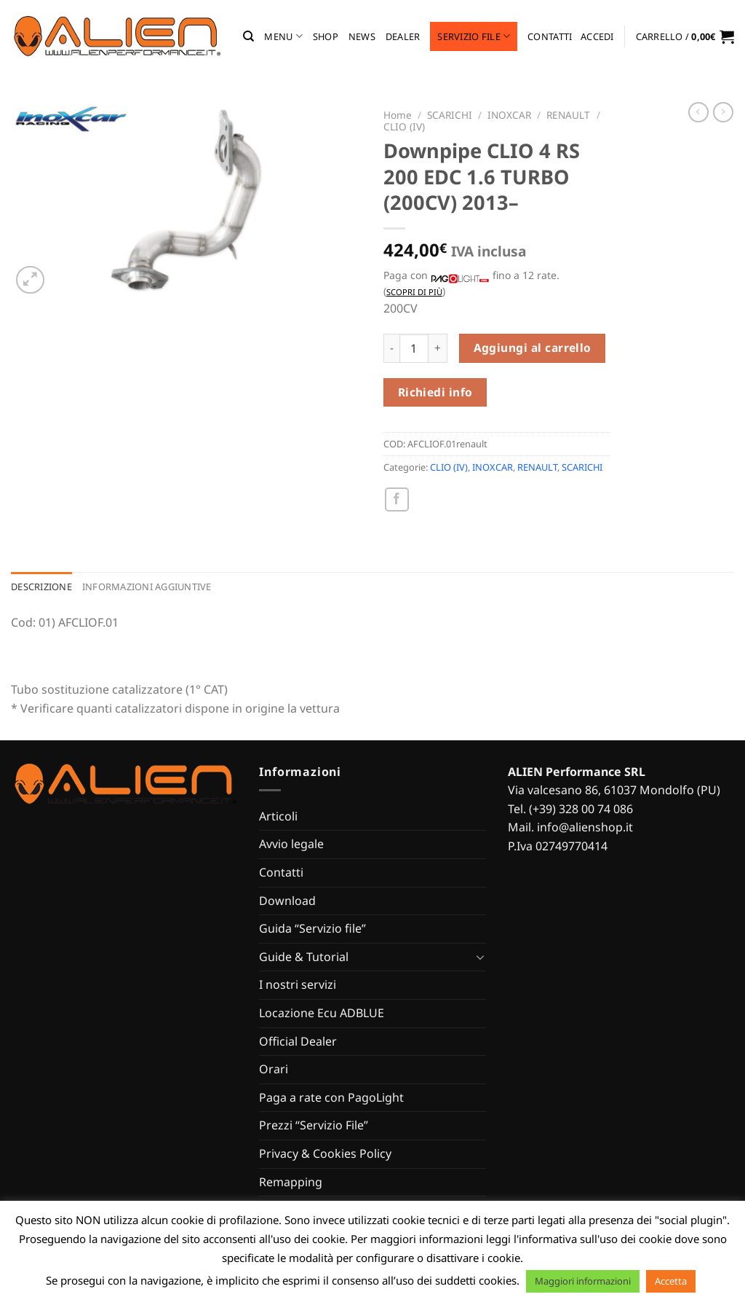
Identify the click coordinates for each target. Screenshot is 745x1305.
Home (397, 115)
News (361, 36)
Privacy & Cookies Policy (325, 1153)
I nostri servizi (297, 984)
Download (287, 901)
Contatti (549, 36)
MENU (283, 36)
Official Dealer (298, 1041)
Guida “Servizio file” (312, 928)
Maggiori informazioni (583, 1281)
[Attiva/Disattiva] (480, 956)
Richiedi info (435, 392)
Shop (325, 36)
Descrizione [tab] (41, 586)
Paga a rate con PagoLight (331, 1097)
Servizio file (473, 36)
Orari (273, 1069)
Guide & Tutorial (303, 957)
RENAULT (568, 115)
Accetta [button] (671, 1281)
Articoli (278, 816)
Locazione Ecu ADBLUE (321, 1013)
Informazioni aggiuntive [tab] (147, 586)
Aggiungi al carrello (532, 348)
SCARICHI (449, 115)
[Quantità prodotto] (414, 348)
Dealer (403, 36)
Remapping (290, 1182)
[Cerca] (248, 36)
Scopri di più (414, 291)
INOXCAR (509, 115)
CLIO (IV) (404, 126)
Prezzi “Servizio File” (313, 1125)
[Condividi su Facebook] (397, 499)
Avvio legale (291, 844)
